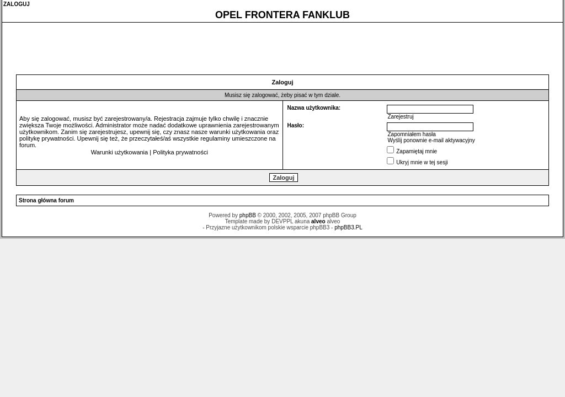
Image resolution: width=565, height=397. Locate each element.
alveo (318, 221)
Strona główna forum (46, 200)
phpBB (247, 215)
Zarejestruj (400, 117)
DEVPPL (282, 221)
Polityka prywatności (180, 152)
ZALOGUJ (16, 4)
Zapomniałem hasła (411, 134)
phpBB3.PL (348, 227)
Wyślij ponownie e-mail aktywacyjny (431, 140)
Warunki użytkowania (119, 152)
